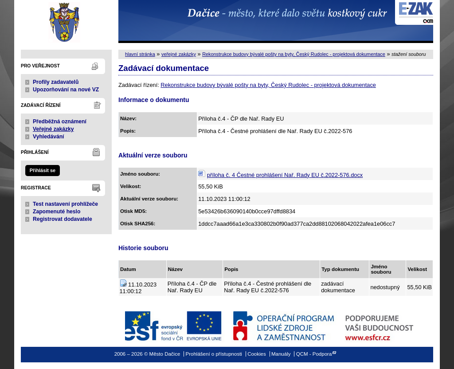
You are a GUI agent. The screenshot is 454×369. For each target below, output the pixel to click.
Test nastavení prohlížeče (65, 204)
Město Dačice (66, 21)
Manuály (281, 354)
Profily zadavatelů (55, 82)
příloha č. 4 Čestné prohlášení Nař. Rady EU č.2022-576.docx (285, 175)
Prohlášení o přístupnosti (214, 354)
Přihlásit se (42, 170)
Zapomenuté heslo (56, 211)
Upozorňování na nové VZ (66, 89)
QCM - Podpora (314, 354)
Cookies (256, 354)
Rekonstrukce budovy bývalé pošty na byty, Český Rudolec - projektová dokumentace (293, 54)
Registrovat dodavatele (62, 219)
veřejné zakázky (178, 54)
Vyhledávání (48, 136)
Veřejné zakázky (53, 129)
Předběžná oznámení (59, 121)
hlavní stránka (140, 54)
